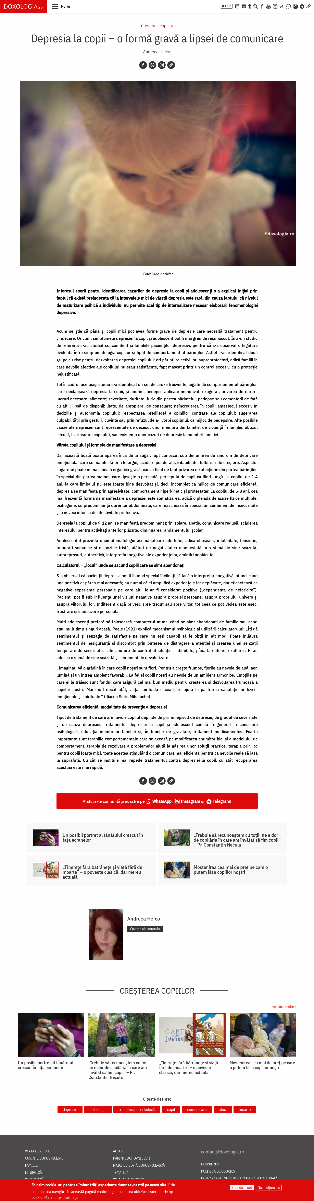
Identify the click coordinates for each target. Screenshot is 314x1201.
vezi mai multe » (284, 1006)
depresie (70, 1109)
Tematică (120, 1173)
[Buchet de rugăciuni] (250, 6)
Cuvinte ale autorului (145, 928)
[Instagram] (275, 6)
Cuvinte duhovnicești (44, 1158)
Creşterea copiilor (157, 25)
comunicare (197, 1109)
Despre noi (210, 1164)
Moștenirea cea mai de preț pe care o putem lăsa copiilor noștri (231, 869)
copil (171, 1109)
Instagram (190, 801)
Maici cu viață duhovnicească (139, 1165)
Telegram (221, 801)
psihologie (97, 1109)
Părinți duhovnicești (131, 1158)
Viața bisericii (38, 1151)
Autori (119, 1151)
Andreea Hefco (156, 51)
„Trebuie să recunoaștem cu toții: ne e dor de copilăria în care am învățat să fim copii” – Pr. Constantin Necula (237, 840)
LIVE (228, 6)
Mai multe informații (61, 1197)
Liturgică (33, 1173)
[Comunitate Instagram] (295, 6)
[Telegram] (302, 6)
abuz (223, 1109)
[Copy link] (171, 65)
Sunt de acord (242, 1187)
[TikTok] (282, 6)
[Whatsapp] (152, 65)
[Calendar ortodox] (237, 6)
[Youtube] (268, 6)
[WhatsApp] (288, 6)
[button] (61, 6)
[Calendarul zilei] (244, 6)
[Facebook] (262, 6)
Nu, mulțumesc (269, 1187)
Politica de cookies (218, 1171)
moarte (245, 1109)
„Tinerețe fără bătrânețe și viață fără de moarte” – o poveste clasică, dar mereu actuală (102, 872)
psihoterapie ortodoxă (137, 1109)
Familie (31, 1165)
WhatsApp (162, 801)
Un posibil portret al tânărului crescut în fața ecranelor (103, 837)
